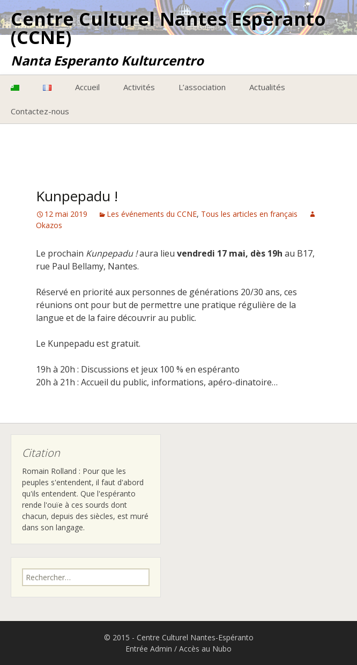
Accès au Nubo (205, 649)
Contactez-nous (40, 111)
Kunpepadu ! (77, 196)
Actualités (267, 87)
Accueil (87, 87)
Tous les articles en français (249, 214)
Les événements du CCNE (152, 214)
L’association (202, 87)
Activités (139, 87)
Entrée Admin (148, 649)
